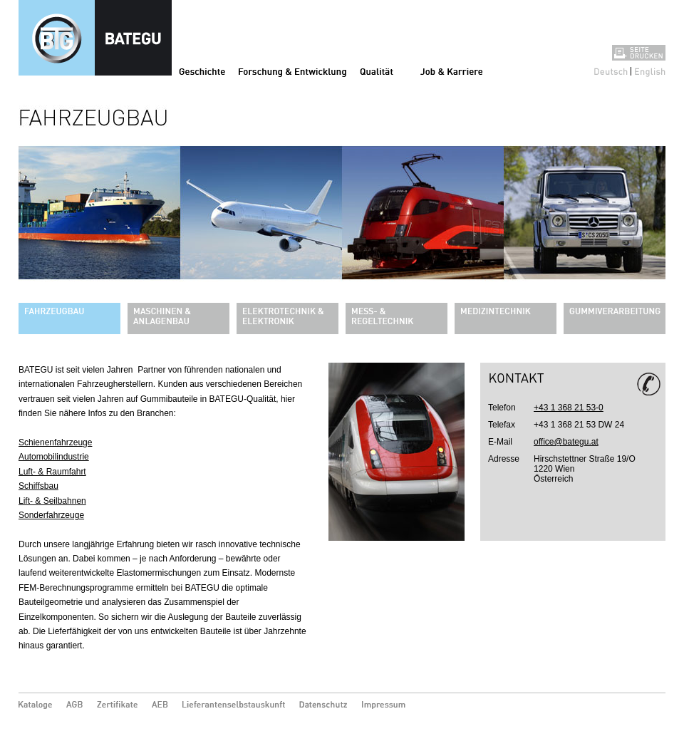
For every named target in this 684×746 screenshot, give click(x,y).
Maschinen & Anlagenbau (178, 318)
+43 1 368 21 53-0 (568, 408)
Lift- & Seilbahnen (52, 501)
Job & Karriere (451, 71)
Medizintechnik (505, 318)
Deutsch (611, 71)
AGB (74, 705)
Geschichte (202, 71)
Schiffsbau (38, 486)
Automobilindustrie (54, 457)
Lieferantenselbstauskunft (233, 705)
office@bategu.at (566, 442)
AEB (160, 705)
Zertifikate (117, 705)
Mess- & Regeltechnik (396, 318)
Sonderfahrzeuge (51, 515)
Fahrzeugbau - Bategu (95, 38)
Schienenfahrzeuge (55, 442)
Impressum (386, 705)
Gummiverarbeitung (614, 318)
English (650, 71)
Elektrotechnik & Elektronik (287, 318)
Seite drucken (638, 53)
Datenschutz (323, 705)
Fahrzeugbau (69, 318)
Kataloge (35, 705)
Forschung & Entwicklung (292, 71)
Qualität (376, 71)
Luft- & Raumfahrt (52, 472)
